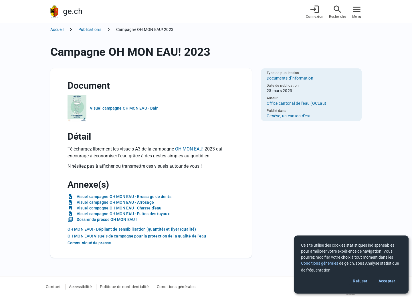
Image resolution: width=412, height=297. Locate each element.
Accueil (57, 29)
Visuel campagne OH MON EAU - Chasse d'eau (119, 208)
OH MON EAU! (190, 149)
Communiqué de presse (89, 243)
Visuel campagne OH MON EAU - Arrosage (115, 202)
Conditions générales (176, 286)
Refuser (360, 281)
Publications (89, 29)
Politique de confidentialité (124, 286)
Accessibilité (80, 286)
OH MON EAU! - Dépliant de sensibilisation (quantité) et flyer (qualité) (132, 229)
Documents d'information (290, 78)
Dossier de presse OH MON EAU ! (107, 219)
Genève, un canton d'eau (289, 116)
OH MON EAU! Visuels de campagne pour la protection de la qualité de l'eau (137, 236)
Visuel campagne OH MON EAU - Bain (124, 108)
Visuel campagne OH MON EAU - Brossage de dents (124, 196)
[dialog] (351, 264)
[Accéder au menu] (357, 11)
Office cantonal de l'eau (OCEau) (296, 103)
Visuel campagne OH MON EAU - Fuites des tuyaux (123, 213)
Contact (53, 286)
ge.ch (72, 11)
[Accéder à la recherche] (337, 11)
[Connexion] (315, 11)
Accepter (387, 281)
